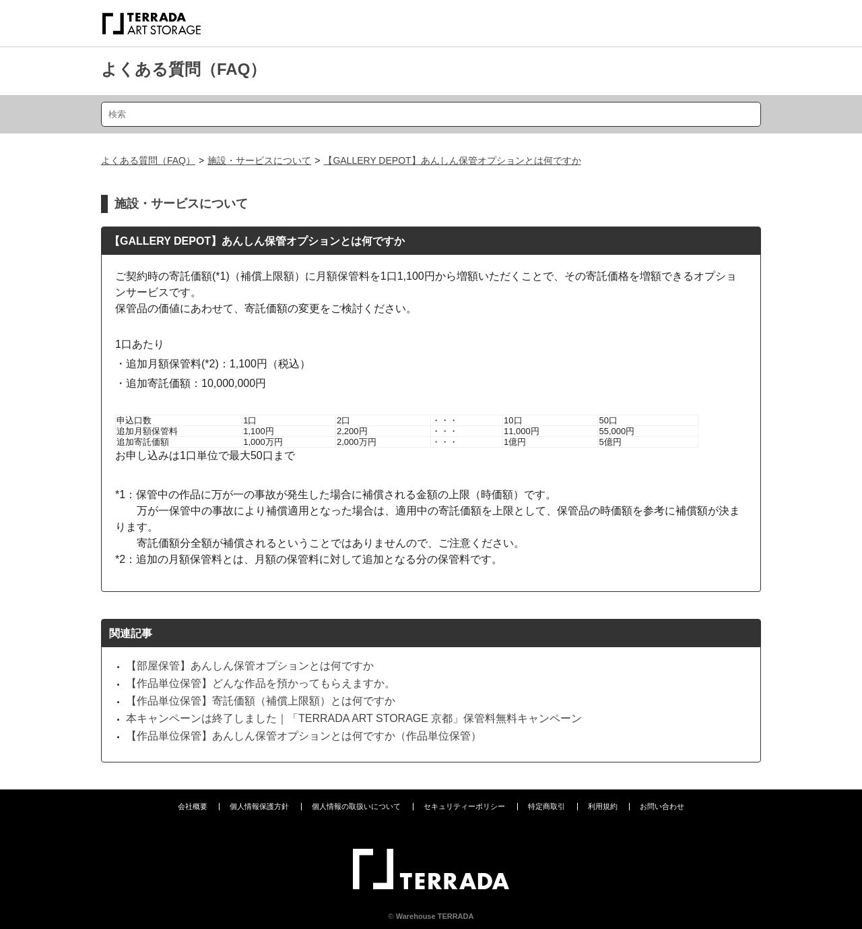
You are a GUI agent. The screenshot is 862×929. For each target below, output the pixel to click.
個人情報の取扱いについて (356, 806)
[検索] (431, 114)
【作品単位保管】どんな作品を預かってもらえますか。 (260, 683)
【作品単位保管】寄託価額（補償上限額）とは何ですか (260, 701)
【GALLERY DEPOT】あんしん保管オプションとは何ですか (452, 160)
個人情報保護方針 (259, 806)
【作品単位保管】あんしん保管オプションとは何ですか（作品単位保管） (304, 736)
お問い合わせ (662, 806)
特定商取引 (546, 806)
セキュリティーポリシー (464, 806)
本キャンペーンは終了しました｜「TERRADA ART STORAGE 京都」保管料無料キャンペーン (354, 718)
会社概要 (192, 806)
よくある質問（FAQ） (183, 69)
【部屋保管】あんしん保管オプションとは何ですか (250, 665)
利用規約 (603, 806)
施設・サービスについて (259, 160)
